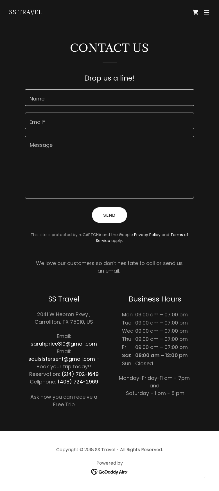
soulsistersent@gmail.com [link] (61, 358)
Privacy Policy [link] (147, 234)
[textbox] (109, 97)
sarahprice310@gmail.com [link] (64, 343)
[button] (206, 12)
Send (109, 215)
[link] (25, 12)
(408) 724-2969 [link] (78, 381)
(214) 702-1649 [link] (80, 374)
